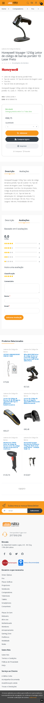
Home (4, 9)
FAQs (3, 665)
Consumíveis (6, 606)
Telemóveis (6, 596)
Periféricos (5, 637)
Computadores (18, 9)
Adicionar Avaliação (14, 317)
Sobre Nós (5, 655)
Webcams (5, 616)
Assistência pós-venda (9, 683)
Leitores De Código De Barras (11, 49)
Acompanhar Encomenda (11, 679)
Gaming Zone (6, 634)
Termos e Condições (9, 658)
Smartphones (6, 603)
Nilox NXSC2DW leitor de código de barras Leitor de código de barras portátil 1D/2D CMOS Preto (31, 358)
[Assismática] (12, 3)
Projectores (6, 585)
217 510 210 (16, 535)
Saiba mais (33, 697)
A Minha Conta (7, 676)
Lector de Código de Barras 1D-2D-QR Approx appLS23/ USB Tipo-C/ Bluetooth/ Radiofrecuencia (11, 402)
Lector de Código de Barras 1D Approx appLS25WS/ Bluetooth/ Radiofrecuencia (32, 401)
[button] (27, 2)
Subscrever (34, 511)
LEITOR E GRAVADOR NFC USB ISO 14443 (11, 355)
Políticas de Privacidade (10, 662)
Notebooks (6, 589)
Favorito (26, 151)
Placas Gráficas (7, 582)
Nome (7, 296)
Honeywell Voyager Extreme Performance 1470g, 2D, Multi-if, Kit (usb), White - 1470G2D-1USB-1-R (32, 446)
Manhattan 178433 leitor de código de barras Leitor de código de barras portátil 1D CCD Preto (11, 446)
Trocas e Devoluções (9, 686)
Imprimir (22, 146)
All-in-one (5, 619)
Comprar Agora (22, 139)
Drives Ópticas (7, 575)
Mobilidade (5, 641)
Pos (32, 9)
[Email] (17, 510)
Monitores (5, 627)
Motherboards (7, 623)
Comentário (9, 281)
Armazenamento (8, 630)
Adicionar (22, 133)
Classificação (9, 273)
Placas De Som (7, 613)
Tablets (4, 599)
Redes (4, 644)
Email (7, 306)
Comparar (17, 151)
